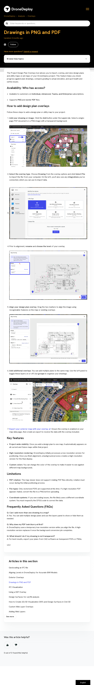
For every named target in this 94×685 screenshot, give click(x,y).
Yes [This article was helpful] (7, 646)
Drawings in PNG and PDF (20, 583)
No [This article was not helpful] (16, 646)
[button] (47, 59)
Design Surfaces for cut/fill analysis (24, 597)
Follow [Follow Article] (13, 45)
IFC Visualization (16, 588)
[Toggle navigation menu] (87, 9)
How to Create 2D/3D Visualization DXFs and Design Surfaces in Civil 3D (39, 602)
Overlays (31, 16)
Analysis (21, 16)
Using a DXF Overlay (17, 592)
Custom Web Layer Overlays (21, 607)
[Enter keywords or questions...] (47, 23)
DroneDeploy (9, 16)
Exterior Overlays (16, 578)
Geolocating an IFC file (18, 568)
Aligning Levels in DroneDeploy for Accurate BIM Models (33, 573)
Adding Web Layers (17, 612)
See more (10, 618)
